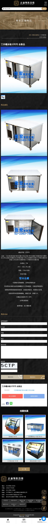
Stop (24, 94)
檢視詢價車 (34, 396)
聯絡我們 (22, 504)
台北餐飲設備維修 (29, 510)
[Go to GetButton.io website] (44, 522)
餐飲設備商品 (35, 35)
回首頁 (7, 521)
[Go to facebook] (43, 518)
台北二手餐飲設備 (27, 508)
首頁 (30, 35)
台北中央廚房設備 (19, 510)
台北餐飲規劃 (17, 508)
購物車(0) (39, 521)
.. (34, 515)
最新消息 (6, 504)
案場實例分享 (39, 501)
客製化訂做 (14, 505)
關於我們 (14, 500)
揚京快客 (22, 515)
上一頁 (24, 469)
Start (23, 94)
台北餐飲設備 (9, 508)
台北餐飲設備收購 (37, 508)
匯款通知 (24, 521)
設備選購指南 (30, 501)
